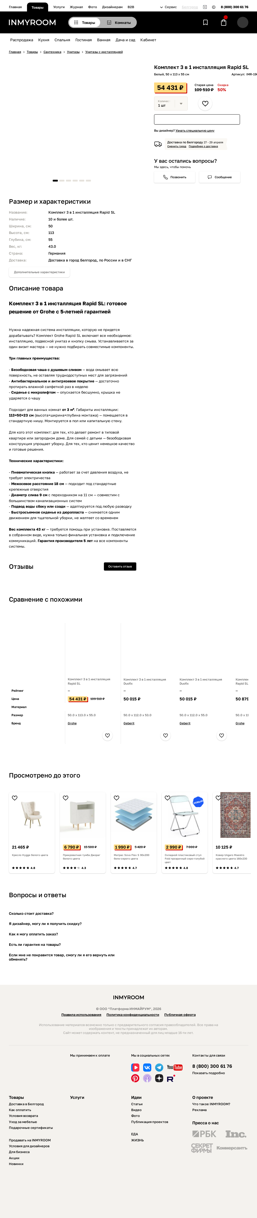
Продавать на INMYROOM (30, 1140)
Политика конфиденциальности (132, 1015)
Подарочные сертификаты (31, 1128)
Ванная (104, 39)
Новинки (16, 1164)
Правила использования (81, 1015)
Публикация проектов (149, 1122)
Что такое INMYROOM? (211, 1104)
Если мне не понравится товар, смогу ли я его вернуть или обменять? (62, 957)
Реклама (199, 1110)
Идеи (136, 1097)
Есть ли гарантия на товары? (35, 944)
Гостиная (83, 39)
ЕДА (134, 1134)
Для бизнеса (19, 1152)
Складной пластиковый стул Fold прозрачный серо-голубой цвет (185, 858)
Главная (15, 7)
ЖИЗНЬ (137, 1140)
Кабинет (148, 39)
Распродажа (21, 39)
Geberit (129, 723)
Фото (92, 7)
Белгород (190, 7)
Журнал (76, 7)
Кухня (43, 39)
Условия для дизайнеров (29, 1146)
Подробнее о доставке (203, 146)
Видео (136, 1110)
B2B (131, 7)
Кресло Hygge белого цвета (30, 854)
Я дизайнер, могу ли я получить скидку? (45, 923)
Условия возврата (23, 1116)
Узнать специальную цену (194, 130)
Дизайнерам (112, 7)
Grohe (72, 723)
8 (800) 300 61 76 (234, 7)
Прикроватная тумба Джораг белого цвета (81, 856)
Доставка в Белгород (26, 1104)
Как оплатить (20, 1110)
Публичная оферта (180, 1015)
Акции (14, 1158)
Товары (38, 7)
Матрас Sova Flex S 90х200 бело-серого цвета (131, 856)
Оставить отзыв (120, 566)
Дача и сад (125, 39)
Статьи (137, 1104)
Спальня (62, 39)
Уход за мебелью (23, 1122)
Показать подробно (208, 1073)
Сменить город (176, 146)
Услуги (59, 7)
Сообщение (223, 177)
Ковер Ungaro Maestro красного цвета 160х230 (231, 856)
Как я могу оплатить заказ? (33, 934)
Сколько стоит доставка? (31, 913)
